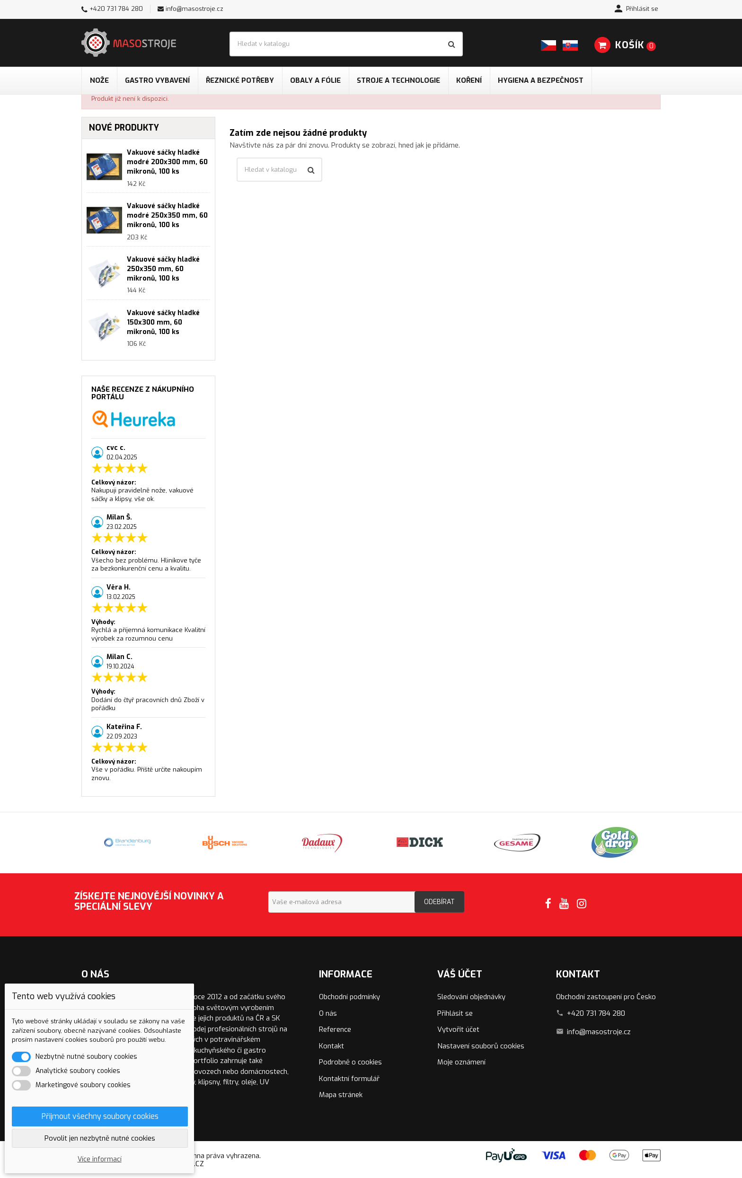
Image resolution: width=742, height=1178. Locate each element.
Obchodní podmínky (349, 997)
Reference (335, 1029)
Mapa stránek (340, 1094)
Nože (99, 80)
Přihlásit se (455, 1013)
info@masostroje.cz (194, 9)
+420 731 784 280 (116, 9)
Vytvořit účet (458, 1029)
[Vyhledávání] (346, 44)
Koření (469, 80)
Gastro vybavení (157, 80)
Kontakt (331, 1046)
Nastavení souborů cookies (480, 1046)
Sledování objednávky (471, 997)
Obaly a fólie (315, 80)
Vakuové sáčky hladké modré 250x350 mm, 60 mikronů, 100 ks (167, 215)
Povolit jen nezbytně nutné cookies (99, 1138)
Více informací (100, 1159)
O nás (328, 1013)
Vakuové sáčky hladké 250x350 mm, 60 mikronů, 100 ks (163, 269)
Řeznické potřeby (240, 80)
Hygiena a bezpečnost (540, 80)
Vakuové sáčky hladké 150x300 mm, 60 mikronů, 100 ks (163, 322)
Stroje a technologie (398, 80)
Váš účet (459, 974)
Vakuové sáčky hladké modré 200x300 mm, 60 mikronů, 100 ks (167, 162)
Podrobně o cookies (350, 1062)
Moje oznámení (461, 1062)
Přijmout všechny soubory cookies (100, 1116)
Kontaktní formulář (349, 1078)
